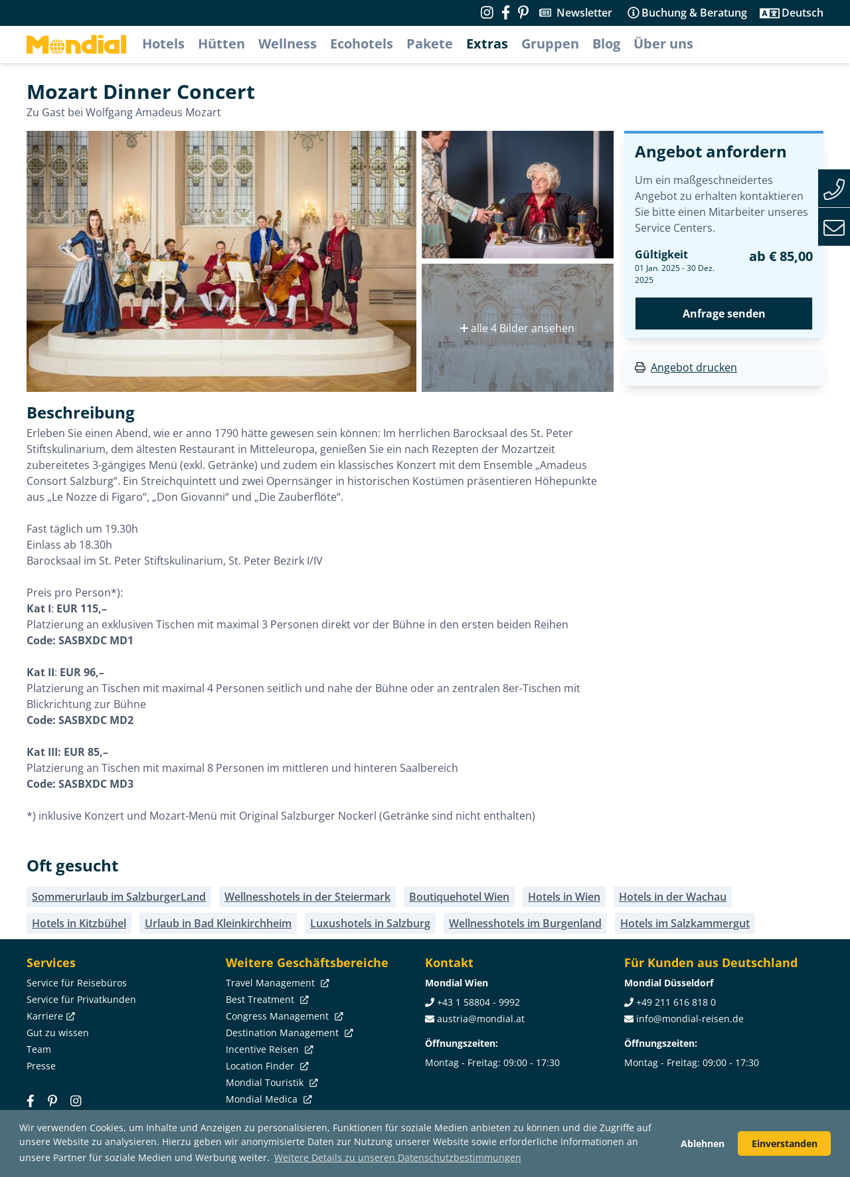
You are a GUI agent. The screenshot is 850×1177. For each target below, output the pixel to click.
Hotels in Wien (564, 896)
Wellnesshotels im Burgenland (525, 923)
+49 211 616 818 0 (676, 1002)
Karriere (49, 1016)
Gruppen (550, 43)
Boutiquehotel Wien (459, 896)
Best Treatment (266, 999)
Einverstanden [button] (784, 1143)
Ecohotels (361, 43)
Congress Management (283, 1016)
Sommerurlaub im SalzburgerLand (119, 896)
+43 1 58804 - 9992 (478, 1002)
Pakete (429, 43)
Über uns (663, 43)
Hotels (163, 43)
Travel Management (276, 982)
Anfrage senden (724, 313)
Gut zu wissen (58, 1032)
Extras (487, 43)
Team (39, 1049)
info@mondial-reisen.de (690, 1018)
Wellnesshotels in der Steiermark (307, 896)
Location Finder (266, 1065)
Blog (606, 43)
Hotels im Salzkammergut (685, 923)
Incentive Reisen (268, 1049)
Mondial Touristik (270, 1082)
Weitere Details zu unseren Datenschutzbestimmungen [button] (397, 1157)
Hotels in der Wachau (672, 896)
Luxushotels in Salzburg (370, 923)
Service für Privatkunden (81, 999)
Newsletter (584, 12)
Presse (41, 1065)
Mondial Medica (267, 1099)
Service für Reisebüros (77, 982)
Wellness (287, 43)
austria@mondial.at (481, 1018)
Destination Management (288, 1032)
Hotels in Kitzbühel (79, 923)
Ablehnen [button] (702, 1143)
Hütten (221, 43)
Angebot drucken (694, 367)
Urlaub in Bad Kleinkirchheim (218, 923)
